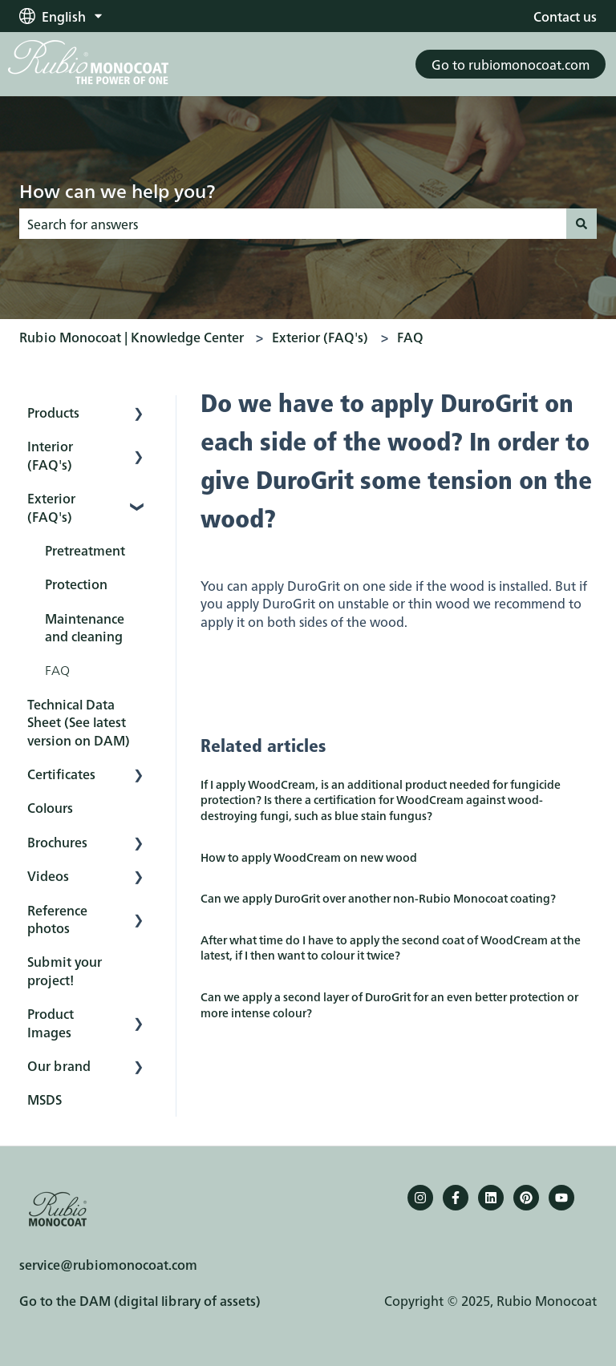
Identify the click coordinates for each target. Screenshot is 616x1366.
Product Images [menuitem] (50, 1022)
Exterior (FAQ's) (320, 337)
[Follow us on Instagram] (420, 1197)
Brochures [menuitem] (57, 842)
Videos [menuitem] (48, 875)
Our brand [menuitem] (59, 1065)
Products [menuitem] (53, 412)
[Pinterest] (526, 1197)
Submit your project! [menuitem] (64, 970)
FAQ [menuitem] (57, 669)
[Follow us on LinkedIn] (491, 1197)
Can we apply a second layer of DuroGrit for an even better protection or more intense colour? (389, 1004)
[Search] (581, 223)
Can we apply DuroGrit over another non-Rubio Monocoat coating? (378, 898)
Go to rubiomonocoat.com (511, 64)
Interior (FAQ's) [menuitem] (50, 454)
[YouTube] (561, 1197)
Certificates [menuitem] (61, 773)
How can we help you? (117, 190)
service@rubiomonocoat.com (108, 1264)
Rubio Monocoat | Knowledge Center (131, 337)
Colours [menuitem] (50, 807)
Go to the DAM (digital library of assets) (140, 1300)
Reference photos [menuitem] (57, 918)
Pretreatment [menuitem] (85, 550)
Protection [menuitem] (76, 583)
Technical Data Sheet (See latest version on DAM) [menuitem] (78, 722)
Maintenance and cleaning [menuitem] (84, 627)
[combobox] (292, 223)
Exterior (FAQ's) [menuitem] (51, 506)
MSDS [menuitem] (44, 1099)
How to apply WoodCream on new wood (309, 857)
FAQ (410, 337)
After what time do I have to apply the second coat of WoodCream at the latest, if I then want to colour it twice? (391, 948)
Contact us (565, 16)
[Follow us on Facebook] (455, 1197)
